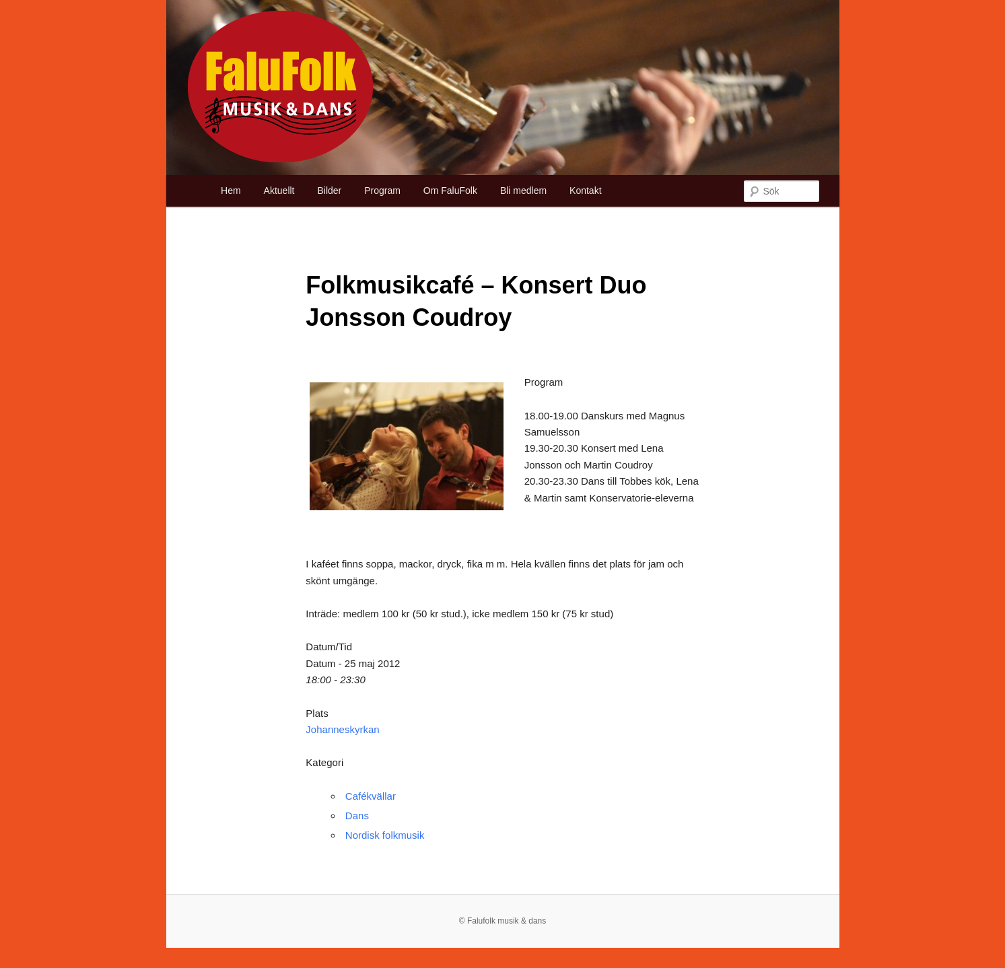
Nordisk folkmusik (385, 835)
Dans (357, 815)
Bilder (329, 190)
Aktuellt (279, 190)
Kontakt (585, 190)
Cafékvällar (370, 796)
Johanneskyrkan (342, 729)
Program (382, 190)
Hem (231, 190)
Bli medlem (523, 190)
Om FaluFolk (450, 190)
